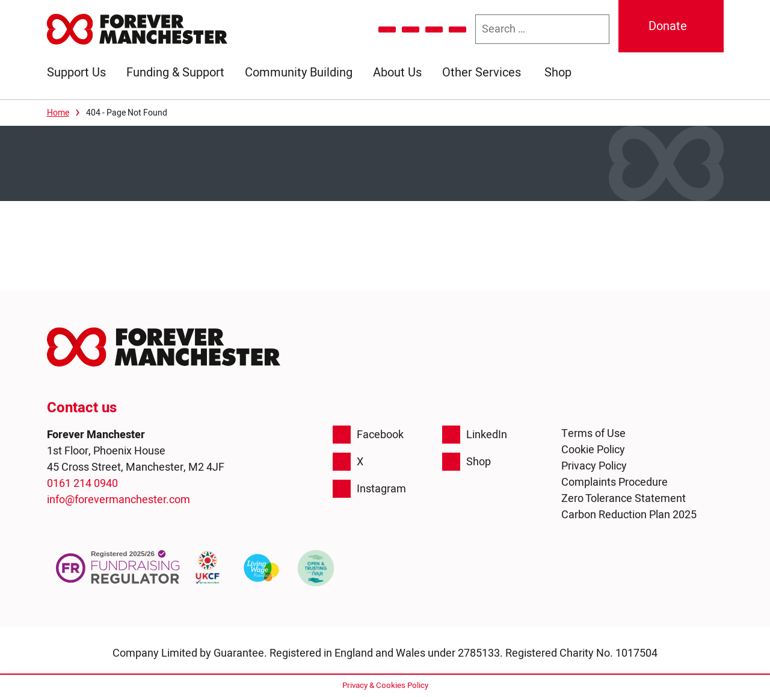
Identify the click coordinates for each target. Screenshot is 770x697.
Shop (557, 72)
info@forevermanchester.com (118, 500)
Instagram (369, 489)
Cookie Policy (593, 450)
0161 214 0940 (82, 484)
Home (58, 113)
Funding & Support (175, 72)
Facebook (368, 435)
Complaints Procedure (614, 482)
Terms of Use (593, 434)
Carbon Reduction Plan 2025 (629, 515)
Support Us (76, 72)
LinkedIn (474, 435)
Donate (667, 26)
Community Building (299, 72)
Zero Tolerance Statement (623, 499)
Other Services (481, 72)
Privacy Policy (594, 466)
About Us (397, 72)
